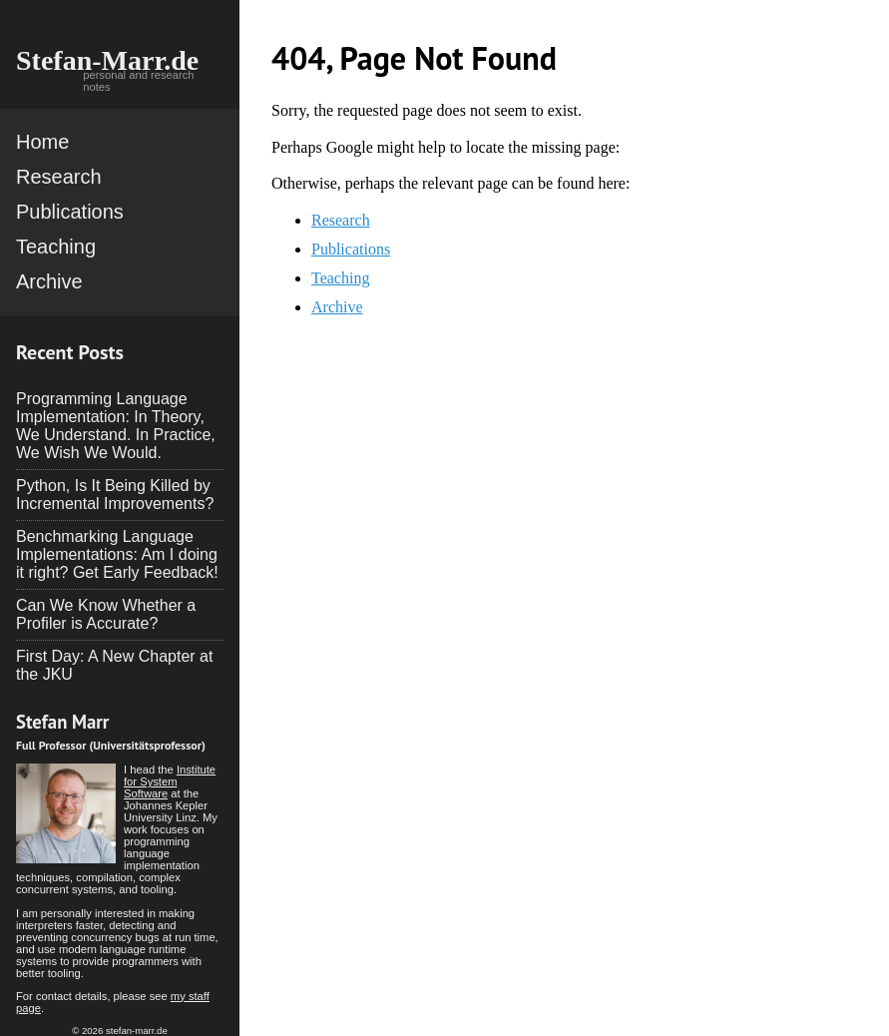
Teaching (56, 247)
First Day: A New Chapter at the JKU (114, 665)
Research (59, 177)
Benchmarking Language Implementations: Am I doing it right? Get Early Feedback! (117, 554)
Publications (70, 212)
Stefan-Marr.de (107, 60)
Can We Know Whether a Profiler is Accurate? (106, 614)
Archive (49, 281)
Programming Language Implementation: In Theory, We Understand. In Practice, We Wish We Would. (116, 425)
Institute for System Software (170, 781)
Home (42, 142)
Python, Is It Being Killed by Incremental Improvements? (115, 494)
